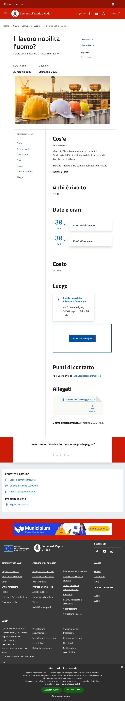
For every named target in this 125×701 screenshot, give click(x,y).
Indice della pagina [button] (25, 134)
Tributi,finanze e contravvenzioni (71, 587)
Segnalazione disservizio (44, 638)
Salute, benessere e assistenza (72, 601)
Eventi (37, 26)
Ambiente (67, 594)
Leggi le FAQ (38, 643)
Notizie (97, 571)
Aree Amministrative (12, 576)
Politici (5, 592)
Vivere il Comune (21, 26)
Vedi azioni (88, 45)
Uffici (4, 581)
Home (6, 26)
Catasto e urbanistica (42, 597)
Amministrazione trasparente (71, 631)
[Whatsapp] (102, 13)
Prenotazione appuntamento (39, 631)
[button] (62, 696)
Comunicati (99, 576)
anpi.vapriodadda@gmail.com (87, 375)
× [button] (122, 667)
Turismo (36, 602)
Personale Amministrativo (14, 597)
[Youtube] (95, 13)
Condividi (88, 39)
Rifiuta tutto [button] (74, 690)
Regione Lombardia (13, 4)
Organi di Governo (10, 571)
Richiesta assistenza (42, 648)
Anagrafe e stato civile (43, 571)
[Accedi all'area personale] (113, 4)
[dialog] (62, 682)
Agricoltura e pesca (72, 614)
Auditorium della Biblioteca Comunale (74, 299)
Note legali (68, 643)
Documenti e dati (10, 602)
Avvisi (97, 581)
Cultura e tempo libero (43, 576)
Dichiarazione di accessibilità (70, 650)
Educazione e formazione (75, 571)
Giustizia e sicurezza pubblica (73, 578)
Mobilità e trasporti (41, 607)
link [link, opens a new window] (78, 684)
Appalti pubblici (39, 592)
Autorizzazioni (70, 608)
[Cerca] (119, 13)
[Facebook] (88, 13)
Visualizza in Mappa (82, 338)
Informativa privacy (72, 638)
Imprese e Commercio (42, 586)
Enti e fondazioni (10, 586)
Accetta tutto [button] (51, 690)
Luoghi (97, 595)
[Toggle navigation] (5, 13)
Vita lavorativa (39, 581)
